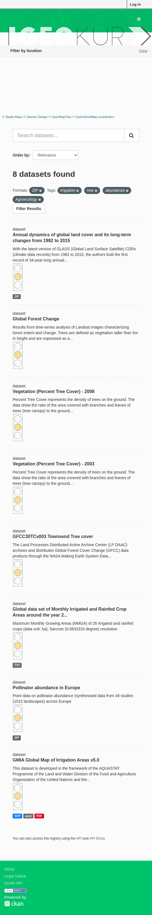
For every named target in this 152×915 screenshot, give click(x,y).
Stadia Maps (13, 117)
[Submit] (131, 135)
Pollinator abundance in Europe (46, 687)
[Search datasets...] (69, 135)
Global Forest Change (36, 318)
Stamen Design (37, 117)
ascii (28, 816)
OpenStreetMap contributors (94, 117)
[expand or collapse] (139, 19)
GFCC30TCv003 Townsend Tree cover (53, 536)
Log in (135, 4)
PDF (39, 816)
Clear (143, 51)
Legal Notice (15, 876)
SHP (17, 816)
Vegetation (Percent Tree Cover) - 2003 (54, 463)
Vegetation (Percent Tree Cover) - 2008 (54, 391)
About (9, 869)
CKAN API (13, 883)
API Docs (97, 838)
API (78, 838)
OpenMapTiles (62, 117)
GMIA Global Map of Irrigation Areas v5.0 (56, 760)
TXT (17, 665)
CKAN (13, 904)
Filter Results (28, 208)
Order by (21, 155)
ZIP (16, 296)
